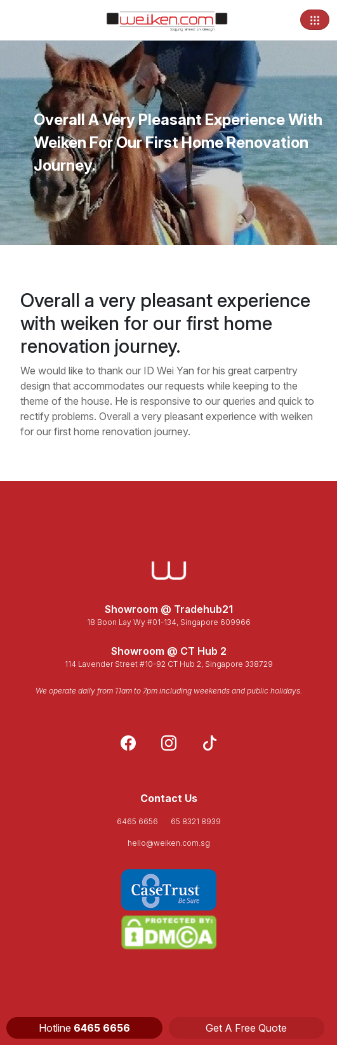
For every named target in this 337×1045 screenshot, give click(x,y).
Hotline (84, 1028)
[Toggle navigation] (314, 20)
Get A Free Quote (246, 1028)
